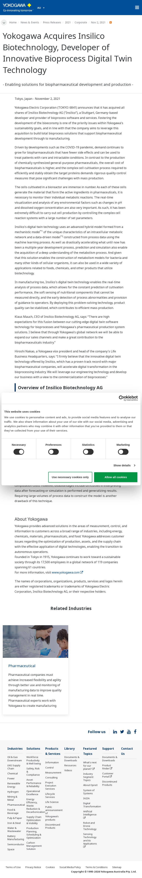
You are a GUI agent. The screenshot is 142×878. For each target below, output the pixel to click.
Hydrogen (13, 791)
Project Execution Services (50, 785)
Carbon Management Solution (34, 846)
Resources (70, 765)
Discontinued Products (52, 826)
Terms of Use (13, 867)
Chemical (12, 773)
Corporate (81, 22)
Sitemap (116, 867)
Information (52, 762)
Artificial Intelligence (90, 813)
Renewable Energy (13, 785)
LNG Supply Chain (13, 767)
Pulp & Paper (14, 818)
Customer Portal (107, 775)
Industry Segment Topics (88, 777)
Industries (15, 749)
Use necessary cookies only (70, 477)
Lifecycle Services (50, 795)
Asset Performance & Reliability (33, 783)
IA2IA (86, 798)
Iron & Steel (14, 823)
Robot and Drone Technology (90, 826)
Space (10, 849)
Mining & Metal (12, 798)
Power (11, 778)
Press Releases (52, 22)
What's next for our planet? (90, 765)
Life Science (52, 802)
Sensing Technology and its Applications (90, 838)
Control (49, 767)
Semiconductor (15, 844)
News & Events (30, 22)
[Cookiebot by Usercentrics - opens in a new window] (121, 398)
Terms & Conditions (96, 867)
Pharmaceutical (22, 665)
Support (108, 749)
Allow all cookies (115, 477)
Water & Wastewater (14, 829)
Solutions (33, 749)
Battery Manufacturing (15, 837)
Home (13, 22)
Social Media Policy (70, 867)
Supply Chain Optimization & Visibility (33, 820)
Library (69, 749)
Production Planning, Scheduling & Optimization (33, 832)
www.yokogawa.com (67, 572)
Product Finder (106, 767)
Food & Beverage (12, 811)
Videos (68, 770)
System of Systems (88, 792)
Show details (122, 465)
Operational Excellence (33, 792)
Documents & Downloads (71, 758)
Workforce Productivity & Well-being (33, 760)
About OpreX (90, 785)
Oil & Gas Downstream (14, 758)
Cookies (50, 867)
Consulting (51, 777)
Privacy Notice (33, 867)
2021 (68, 22)
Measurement (53, 772)
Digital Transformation (92, 805)
